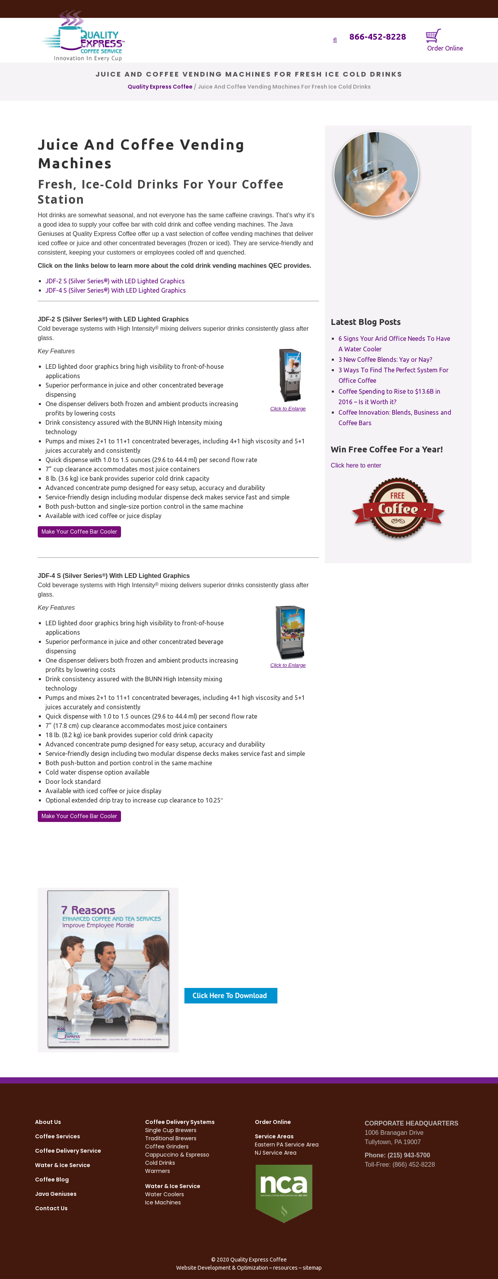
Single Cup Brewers (170, 1130)
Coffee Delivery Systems (180, 1122)
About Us (48, 1122)
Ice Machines (163, 1202)
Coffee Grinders (167, 1146)
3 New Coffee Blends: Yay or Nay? (385, 359)
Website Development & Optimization (222, 1268)
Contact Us (51, 1208)
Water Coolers (164, 1194)
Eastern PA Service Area (287, 1144)
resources (285, 1268)
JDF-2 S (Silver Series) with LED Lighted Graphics (115, 280)
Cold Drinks (160, 1163)
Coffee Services (57, 1136)
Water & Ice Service (62, 1165)
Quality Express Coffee (160, 87)
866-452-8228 (377, 36)
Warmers (157, 1171)
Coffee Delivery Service (68, 1151)
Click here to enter (356, 465)
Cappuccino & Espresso (177, 1155)
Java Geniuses (56, 1194)
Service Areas (274, 1136)
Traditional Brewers (170, 1138)
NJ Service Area (275, 1153)
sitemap (312, 1268)
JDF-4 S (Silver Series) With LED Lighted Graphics (116, 290)
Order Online (444, 40)
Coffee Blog (52, 1179)
